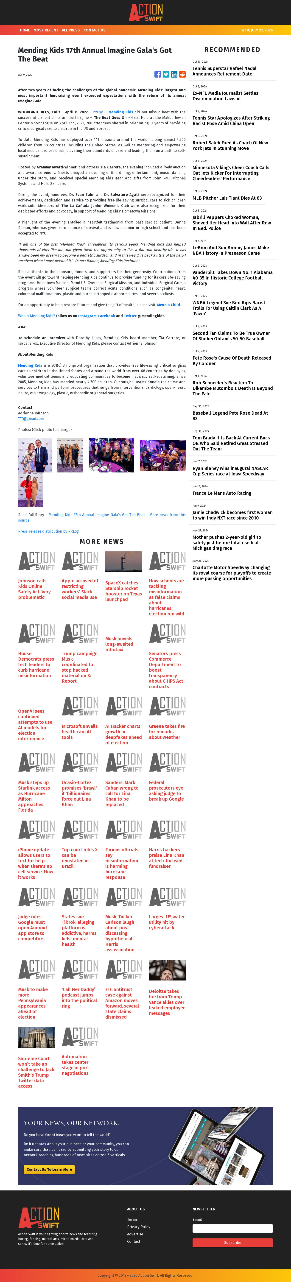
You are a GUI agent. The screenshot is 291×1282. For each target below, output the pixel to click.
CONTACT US (95, 30)
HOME (25, 30)
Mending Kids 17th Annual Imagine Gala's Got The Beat (97, 515)
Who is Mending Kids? (36, 316)
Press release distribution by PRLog (48, 531)
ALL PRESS (71, 30)
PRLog (97, 112)
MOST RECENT (46, 30)
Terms (132, 1219)
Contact (133, 1241)
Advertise (135, 1234)
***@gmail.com (31, 418)
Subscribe (232, 1242)
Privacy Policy (138, 1227)
